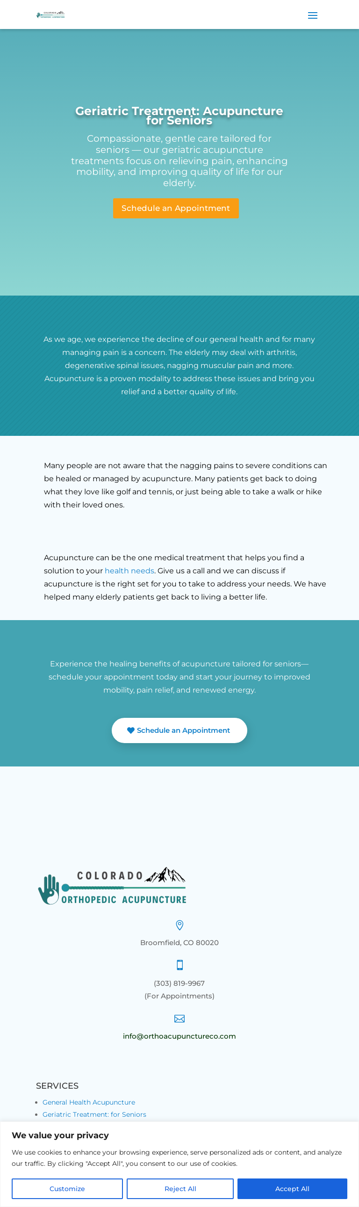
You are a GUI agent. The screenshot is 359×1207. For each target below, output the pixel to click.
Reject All (180, 1189)
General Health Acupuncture (89, 1106)
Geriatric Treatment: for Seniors (94, 1118)
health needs (129, 574)
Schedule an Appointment (176, 210)
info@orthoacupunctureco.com (179, 1039)
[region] (179, 1164)
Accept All (292, 1189)
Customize (67, 1189)
